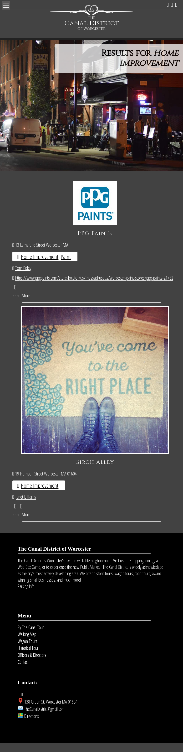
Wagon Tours (27, 650)
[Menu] (6, 5)
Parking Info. (26, 595)
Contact (23, 671)
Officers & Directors (32, 664)
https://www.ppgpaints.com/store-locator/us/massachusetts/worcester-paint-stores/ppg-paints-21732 (94, 277)
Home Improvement (39, 257)
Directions (31, 725)
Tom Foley (23, 268)
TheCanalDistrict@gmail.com (44, 718)
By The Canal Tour (31, 636)
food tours (142, 583)
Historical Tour (28, 657)
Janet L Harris (25, 506)
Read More (21, 295)
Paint (66, 257)
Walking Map (27, 643)
